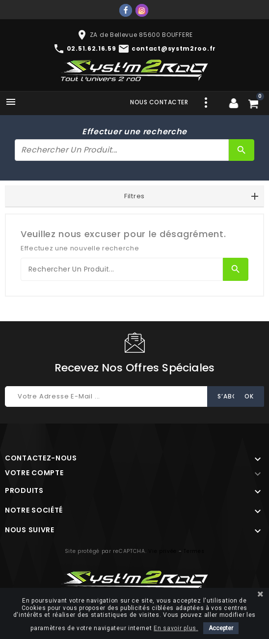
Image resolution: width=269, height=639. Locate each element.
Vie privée (162, 551)
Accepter (221, 628)
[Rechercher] (122, 150)
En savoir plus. (176, 628)
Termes (194, 551)
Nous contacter (159, 102)
